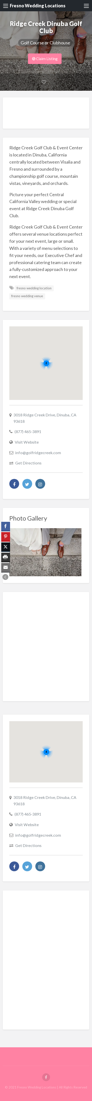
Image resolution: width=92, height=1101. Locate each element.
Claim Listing (45, 58)
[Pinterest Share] (5, 536)
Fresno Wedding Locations (38, 5)
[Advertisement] (50, 114)
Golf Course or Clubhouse (45, 42)
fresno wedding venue (27, 296)
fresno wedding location (34, 288)
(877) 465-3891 (27, 431)
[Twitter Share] (5, 546)
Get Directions (28, 463)
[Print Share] (5, 557)
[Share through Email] (5, 567)
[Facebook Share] (5, 526)
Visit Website (27, 442)
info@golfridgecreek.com (38, 452)
